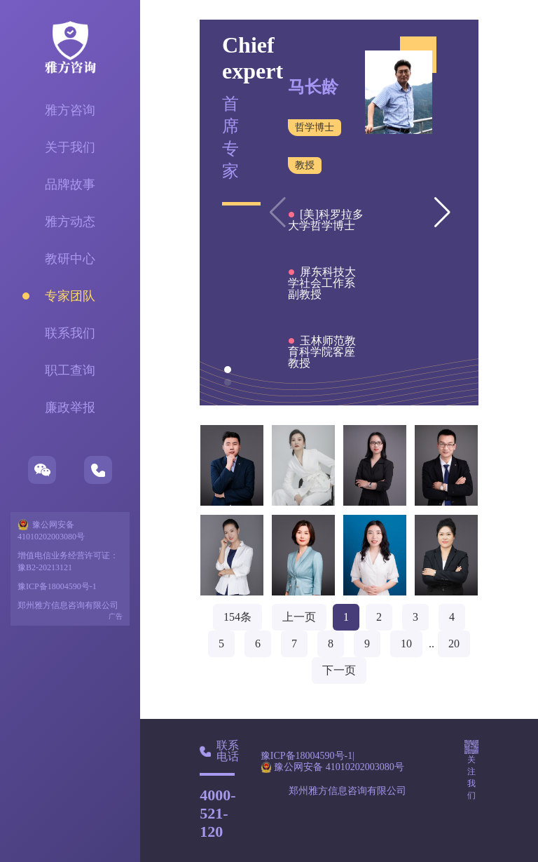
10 (406, 643)
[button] (442, 212)
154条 (237, 617)
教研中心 (70, 258)
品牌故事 (70, 184)
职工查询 (70, 370)
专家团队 (70, 296)
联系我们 (70, 333)
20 (454, 643)
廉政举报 (70, 407)
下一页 (339, 670)
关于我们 (70, 147)
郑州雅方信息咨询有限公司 (68, 605)
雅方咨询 (70, 110)
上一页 (299, 617)
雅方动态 (70, 221)
